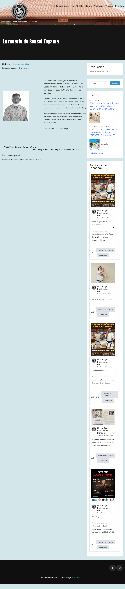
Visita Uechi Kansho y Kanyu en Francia (19, 147)
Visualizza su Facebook (105, 250)
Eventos (119, 5)
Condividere (103, 255)
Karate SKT (79, 577)
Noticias (98, 5)
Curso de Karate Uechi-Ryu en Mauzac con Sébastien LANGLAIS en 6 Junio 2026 (104, 106)
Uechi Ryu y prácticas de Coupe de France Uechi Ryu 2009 (58, 149)
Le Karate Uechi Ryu (63, 5)
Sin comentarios (22, 64)
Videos (109, 5)
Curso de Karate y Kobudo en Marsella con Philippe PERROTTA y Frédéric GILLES (103, 132)
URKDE (79, 5)
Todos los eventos (97, 153)
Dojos (88, 5)
